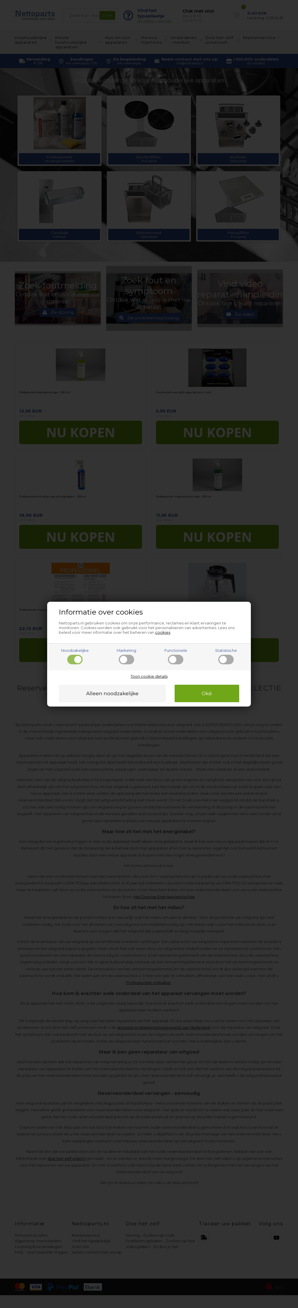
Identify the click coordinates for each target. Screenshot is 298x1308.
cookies (162, 632)
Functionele (175, 656)
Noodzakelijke (75, 656)
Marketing (126, 656)
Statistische (226, 656)
